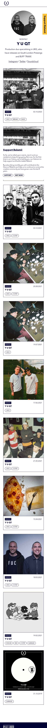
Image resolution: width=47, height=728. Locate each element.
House (9, 643)
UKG (8, 119)
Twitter (23, 62)
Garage (31, 643)
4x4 (16, 643)
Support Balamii (45, 24)
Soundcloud (32, 62)
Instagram (13, 62)
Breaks (15, 119)
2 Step (15, 236)
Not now (19, 175)
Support (7, 175)
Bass (23, 119)
